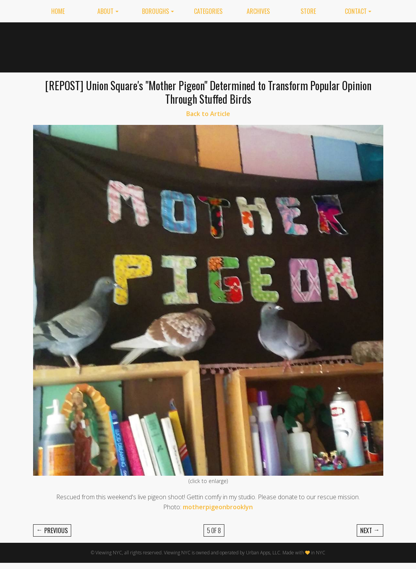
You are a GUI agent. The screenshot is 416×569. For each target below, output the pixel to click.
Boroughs (155, 11)
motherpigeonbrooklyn (218, 507)
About (105, 11)
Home (58, 11)
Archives (258, 11)
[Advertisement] (243, 46)
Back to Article (208, 113)
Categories (208, 11)
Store (308, 11)
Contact (356, 11)
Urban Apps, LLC (263, 552)
